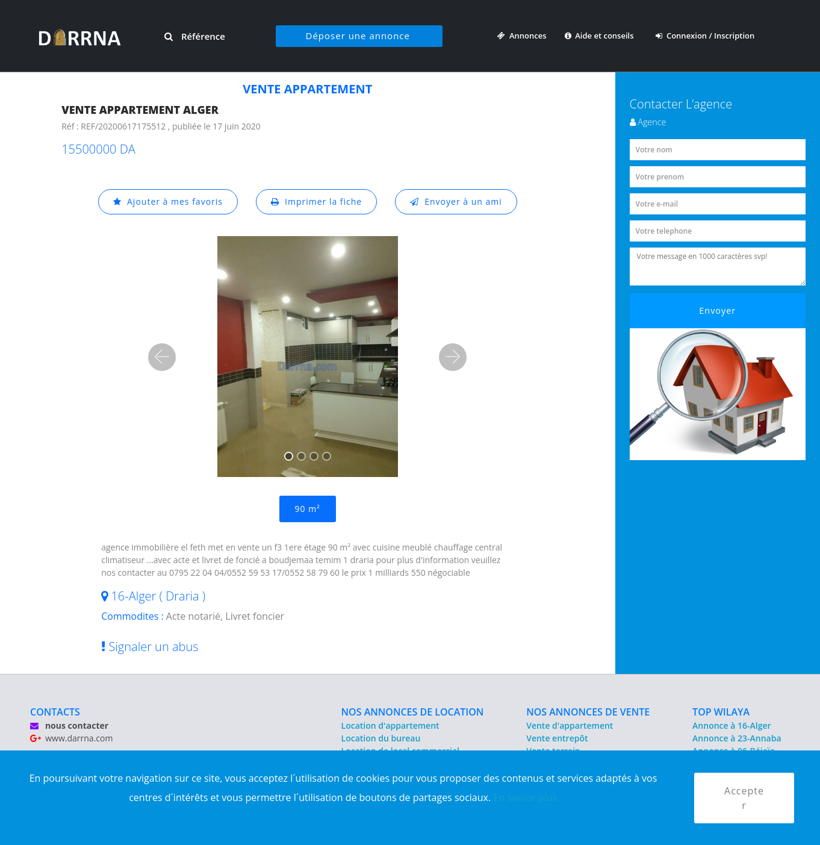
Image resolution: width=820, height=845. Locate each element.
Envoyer (717, 310)
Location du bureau (381, 738)
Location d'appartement (390, 725)
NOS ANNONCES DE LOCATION (412, 712)
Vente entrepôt (557, 738)
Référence (194, 36)
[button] (162, 357)
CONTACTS (55, 712)
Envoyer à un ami (456, 201)
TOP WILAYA (721, 712)
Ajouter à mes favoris (168, 201)
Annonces (521, 35)
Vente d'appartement (569, 725)
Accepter (744, 798)
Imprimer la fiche (316, 201)
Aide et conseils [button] (600, 35)
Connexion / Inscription (705, 35)
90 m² (307, 508)
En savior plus (525, 797)
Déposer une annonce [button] (358, 36)
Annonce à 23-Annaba (736, 738)
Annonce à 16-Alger (731, 725)
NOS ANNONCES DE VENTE (588, 712)
